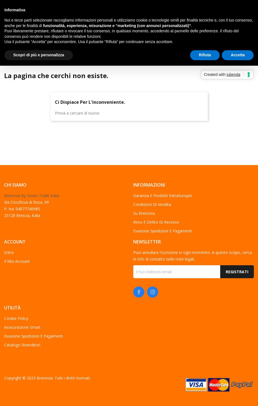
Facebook (138, 292)
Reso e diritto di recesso (156, 222)
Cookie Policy (16, 318)
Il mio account (17, 261)
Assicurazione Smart (22, 327)
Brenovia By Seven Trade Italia (31, 195)
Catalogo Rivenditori (22, 344)
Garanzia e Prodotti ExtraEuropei (162, 195)
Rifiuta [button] (205, 55)
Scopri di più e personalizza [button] (38, 55)
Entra (9, 252)
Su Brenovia (144, 213)
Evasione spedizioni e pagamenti (162, 230)
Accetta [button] (238, 55)
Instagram (152, 292)
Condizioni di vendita (152, 204)
